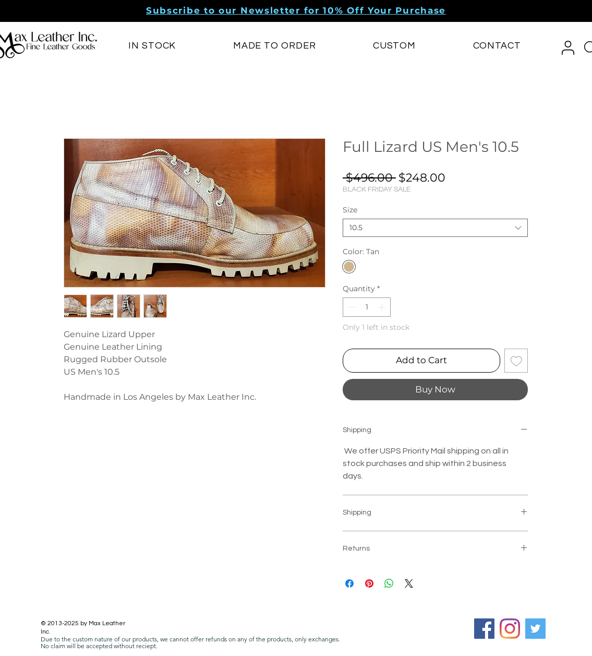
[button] (296, 10)
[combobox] (435, 228)
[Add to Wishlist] (516, 361)
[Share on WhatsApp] (389, 583)
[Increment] (382, 307)
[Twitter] (535, 628)
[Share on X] (409, 583)
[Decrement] (350, 307)
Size (350, 209)
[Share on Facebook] (349, 583)
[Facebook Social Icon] (484, 628)
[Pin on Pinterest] (369, 583)
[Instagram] (510, 628)
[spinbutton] (366, 307)
